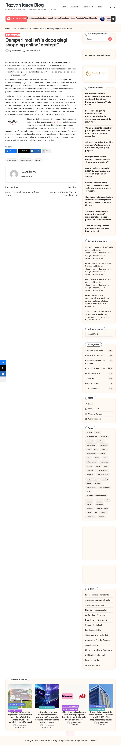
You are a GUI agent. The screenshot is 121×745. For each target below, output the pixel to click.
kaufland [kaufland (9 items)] (90, 470)
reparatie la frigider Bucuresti (98, 640)
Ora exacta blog (92, 665)
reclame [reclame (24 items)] (99, 500)
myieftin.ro (57, 122)
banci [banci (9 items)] (97, 432)
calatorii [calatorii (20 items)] (90, 441)
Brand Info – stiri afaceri (96, 620)
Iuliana (88, 295)
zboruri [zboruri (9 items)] (101, 517)
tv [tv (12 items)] (96, 512)
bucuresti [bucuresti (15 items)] (104, 437)
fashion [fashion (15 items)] (102, 453)
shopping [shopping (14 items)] (90, 508)
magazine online (25, 160)
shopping (38, 160)
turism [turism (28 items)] (89, 512)
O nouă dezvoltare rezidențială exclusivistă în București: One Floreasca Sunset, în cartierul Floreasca (99, 201)
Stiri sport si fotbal (93, 625)
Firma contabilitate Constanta (98, 650)
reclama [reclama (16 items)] (89, 500)
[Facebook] (11, 151)
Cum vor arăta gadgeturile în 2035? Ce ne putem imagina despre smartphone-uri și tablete (98, 172)
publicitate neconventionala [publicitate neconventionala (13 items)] (96, 496)
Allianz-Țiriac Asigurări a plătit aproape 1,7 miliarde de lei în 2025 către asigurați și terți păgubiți (99, 146)
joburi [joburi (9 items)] (98, 466)
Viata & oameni (92, 388)
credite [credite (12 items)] (104, 449)
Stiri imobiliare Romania (95, 655)
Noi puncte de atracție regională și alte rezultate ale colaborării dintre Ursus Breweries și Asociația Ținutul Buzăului (70, 18)
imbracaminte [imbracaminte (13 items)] (91, 462)
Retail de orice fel (13, 35)
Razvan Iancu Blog (24, 5)
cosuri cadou (104, 55)
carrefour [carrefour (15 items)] (100, 441)
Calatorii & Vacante (94, 355)
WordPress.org (94, 419)
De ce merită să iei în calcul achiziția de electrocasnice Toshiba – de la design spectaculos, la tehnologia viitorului (99, 252)
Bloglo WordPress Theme (86, 740)
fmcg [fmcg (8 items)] (88, 458)
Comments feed (95, 414)
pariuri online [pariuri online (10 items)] (91, 487)
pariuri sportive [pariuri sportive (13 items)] (105, 487)
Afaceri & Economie (94, 350)
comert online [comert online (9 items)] (91, 445)
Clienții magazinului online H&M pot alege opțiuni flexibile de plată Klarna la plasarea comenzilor (98, 132)
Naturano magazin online (96, 610)
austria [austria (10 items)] (89, 432)
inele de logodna (92, 660)
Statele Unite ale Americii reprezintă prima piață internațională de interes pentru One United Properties (98, 215)
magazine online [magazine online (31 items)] (103, 474)
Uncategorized (92, 383)
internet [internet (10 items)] (89, 466)
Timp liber (89, 378)
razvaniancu (28, 171)
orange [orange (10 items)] (97, 483)
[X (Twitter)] (24, 151)
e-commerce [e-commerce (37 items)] (91, 453)
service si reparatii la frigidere (98, 600)
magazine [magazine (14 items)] (90, 474)
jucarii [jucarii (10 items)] (106, 466)
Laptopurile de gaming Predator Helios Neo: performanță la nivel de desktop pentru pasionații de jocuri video (98, 116)
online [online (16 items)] (89, 483)
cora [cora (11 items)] (95, 449)
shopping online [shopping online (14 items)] (102, 508)
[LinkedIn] (35, 151)
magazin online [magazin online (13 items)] (92, 479)
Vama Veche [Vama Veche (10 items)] (91, 517)
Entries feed (93, 409)
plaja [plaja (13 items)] (88, 491)
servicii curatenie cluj (94, 605)
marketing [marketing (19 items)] (104, 479)
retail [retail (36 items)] (107, 500)
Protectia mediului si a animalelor (95, 362)
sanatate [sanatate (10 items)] (99, 504)
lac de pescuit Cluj (93, 630)
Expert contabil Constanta (97, 595)
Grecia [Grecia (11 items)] (97, 458)
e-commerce (11, 160)
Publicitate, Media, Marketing (98, 368)
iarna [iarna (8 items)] (105, 458)
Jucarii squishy (91, 645)
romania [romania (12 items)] (89, 504)
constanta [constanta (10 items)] (104, 445)
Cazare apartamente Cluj (96, 635)
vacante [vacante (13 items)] (103, 512)
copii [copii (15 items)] (88, 449)
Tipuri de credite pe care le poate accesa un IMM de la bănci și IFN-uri (97, 228)
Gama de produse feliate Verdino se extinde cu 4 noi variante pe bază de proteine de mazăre (98, 186)
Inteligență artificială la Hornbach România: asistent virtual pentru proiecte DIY (97, 159)
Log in (91, 404)
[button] (26, 176)
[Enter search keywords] (99, 39)
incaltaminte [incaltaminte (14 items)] (104, 462)
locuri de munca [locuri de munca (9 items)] (102, 470)
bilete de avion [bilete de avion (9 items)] (92, 437)
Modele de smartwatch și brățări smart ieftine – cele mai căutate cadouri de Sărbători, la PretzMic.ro (97, 301)
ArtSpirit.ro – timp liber (95, 615)
